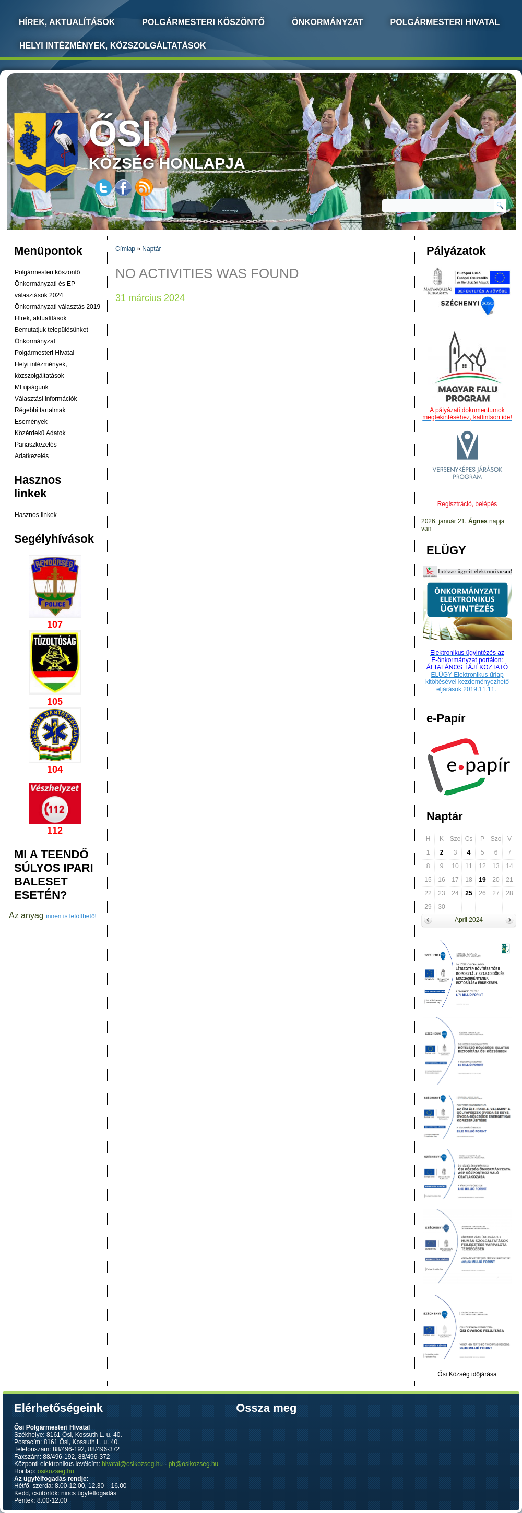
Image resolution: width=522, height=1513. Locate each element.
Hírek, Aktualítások (67, 22)
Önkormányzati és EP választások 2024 (45, 289)
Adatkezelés (32, 456)
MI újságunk (32, 387)
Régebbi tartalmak (40, 410)
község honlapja (191, 142)
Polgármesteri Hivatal (445, 22)
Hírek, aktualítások (40, 318)
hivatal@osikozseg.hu (132, 1464)
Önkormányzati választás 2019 (57, 306)
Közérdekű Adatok (40, 433)
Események (31, 421)
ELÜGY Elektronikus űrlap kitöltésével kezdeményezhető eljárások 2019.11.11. (467, 682)
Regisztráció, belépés (467, 504)
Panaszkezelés (36, 444)
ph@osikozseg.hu (194, 1464)
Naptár (151, 249)
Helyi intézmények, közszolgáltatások (112, 45)
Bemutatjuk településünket (51, 329)
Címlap (125, 249)
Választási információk (46, 398)
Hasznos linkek (36, 515)
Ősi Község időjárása (466, 1374)
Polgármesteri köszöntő (203, 22)
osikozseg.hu (56, 1471)
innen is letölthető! (71, 916)
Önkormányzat (327, 22)
